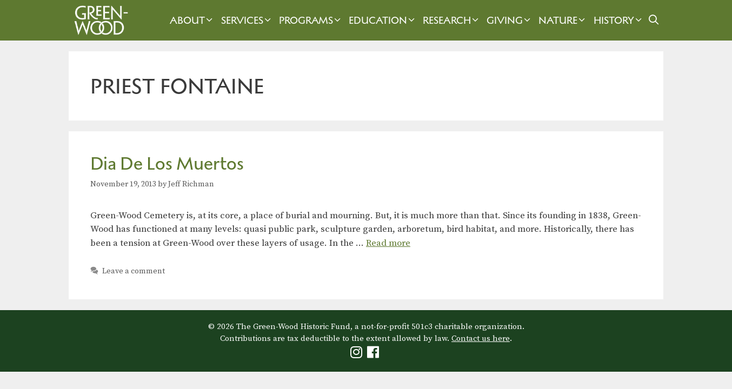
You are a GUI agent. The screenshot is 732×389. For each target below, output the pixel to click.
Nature (563, 20)
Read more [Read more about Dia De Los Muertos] (388, 243)
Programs (311, 20)
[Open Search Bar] (653, 20)
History (619, 20)
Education (383, 20)
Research (452, 20)
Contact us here (480, 338)
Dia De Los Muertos (167, 163)
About (192, 20)
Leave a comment (133, 271)
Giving (510, 20)
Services (247, 20)
